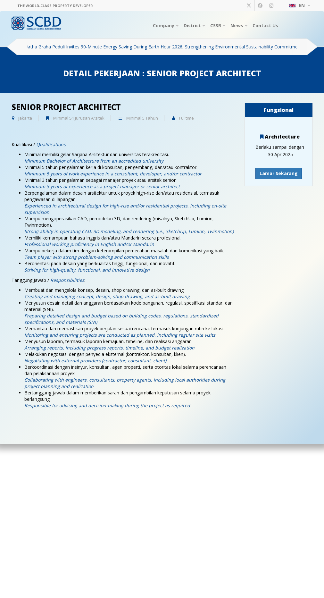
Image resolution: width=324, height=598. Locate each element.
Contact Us (265, 25)
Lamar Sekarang (279, 173)
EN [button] (299, 5)
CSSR (217, 25)
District (194, 25)
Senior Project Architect (66, 107)
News (238, 25)
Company (166, 25)
